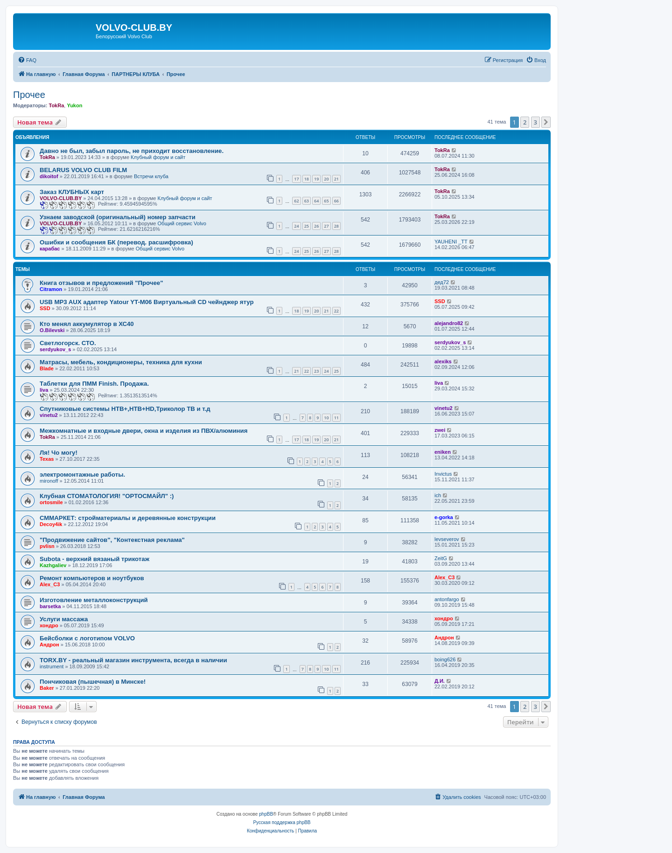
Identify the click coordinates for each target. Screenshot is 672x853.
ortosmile (51, 502)
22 (336, 311)
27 (326, 226)
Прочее (29, 95)
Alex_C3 (50, 584)
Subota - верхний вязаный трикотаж (94, 558)
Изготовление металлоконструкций (94, 599)
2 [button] (524, 122)
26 (316, 226)
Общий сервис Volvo (182, 223)
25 (306, 226)
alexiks (443, 361)
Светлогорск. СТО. (68, 343)
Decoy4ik (51, 524)
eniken (442, 452)
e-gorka (443, 517)
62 (296, 201)
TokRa (56, 105)
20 (326, 179)
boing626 (444, 659)
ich (437, 495)
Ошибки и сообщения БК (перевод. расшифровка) (116, 242)
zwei (439, 430)
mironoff (49, 481)
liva (44, 390)
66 (336, 201)
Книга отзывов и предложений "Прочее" (101, 282)
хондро (49, 625)
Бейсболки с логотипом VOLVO (87, 638)
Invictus (443, 474)
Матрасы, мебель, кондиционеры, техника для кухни (121, 362)
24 (296, 226)
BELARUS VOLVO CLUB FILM (83, 169)
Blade (47, 368)
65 (326, 201)
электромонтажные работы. (82, 474)
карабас (50, 248)
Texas (47, 459)
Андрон (49, 644)
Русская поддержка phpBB (281, 822)
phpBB (266, 814)
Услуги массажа (64, 619)
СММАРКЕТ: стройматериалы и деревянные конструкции (128, 517)
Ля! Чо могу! (58, 452)
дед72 (441, 282)
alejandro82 (448, 323)
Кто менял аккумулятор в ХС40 (87, 323)
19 (316, 179)
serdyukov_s (55, 349)
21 (336, 179)
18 (306, 179)
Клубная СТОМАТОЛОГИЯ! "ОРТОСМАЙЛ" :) (107, 495)
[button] (546, 122)
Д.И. (439, 681)
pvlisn (47, 546)
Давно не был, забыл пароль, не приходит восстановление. (132, 150)
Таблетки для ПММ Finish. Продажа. (94, 383)
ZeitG (440, 558)
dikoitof (49, 176)
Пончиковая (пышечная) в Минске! (93, 681)
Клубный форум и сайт (158, 157)
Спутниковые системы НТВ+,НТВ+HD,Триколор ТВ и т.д (125, 408)
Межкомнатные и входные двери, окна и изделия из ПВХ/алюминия (143, 430)
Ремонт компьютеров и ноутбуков (92, 578)
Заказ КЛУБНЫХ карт (72, 191)
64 (316, 201)
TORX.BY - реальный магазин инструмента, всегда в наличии (133, 660)
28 (336, 226)
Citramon (51, 289)
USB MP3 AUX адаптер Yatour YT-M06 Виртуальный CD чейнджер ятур (146, 301)
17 (296, 179)
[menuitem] (27, 60)
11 (336, 418)
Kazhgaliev (53, 565)
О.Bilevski (52, 330)
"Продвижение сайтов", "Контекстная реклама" (112, 539)
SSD (45, 308)
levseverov (446, 539)
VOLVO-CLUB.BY (61, 198)
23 (316, 371)
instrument (51, 666)
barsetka (50, 606)
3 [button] (535, 122)
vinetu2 (49, 415)
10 (326, 418)
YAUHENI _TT (451, 241)
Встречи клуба (151, 176)
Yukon (74, 105)
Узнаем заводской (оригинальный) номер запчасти (118, 217)
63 (306, 201)
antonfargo (446, 599)
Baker (47, 688)
